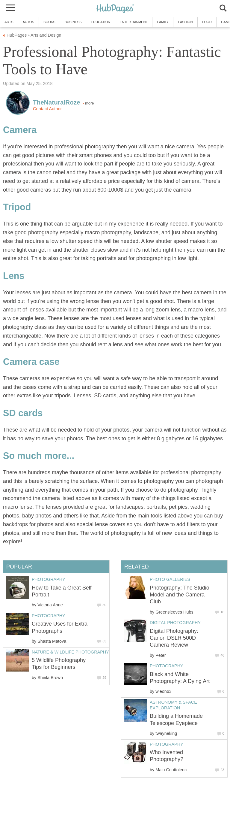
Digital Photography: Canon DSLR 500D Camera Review (174, 638)
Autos (28, 22)
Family (163, 22)
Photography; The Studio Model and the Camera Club (179, 595)
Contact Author (47, 108)
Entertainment (133, 22)
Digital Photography (175, 622)
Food (207, 22)
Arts (8, 22)
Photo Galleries (170, 579)
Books (49, 22)
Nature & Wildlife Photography (70, 652)
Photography (166, 665)
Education (100, 22)
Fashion (185, 22)
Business (73, 22)
